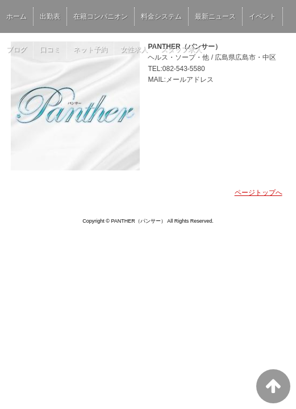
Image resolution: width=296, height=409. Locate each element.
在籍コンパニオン (100, 16)
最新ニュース (215, 16)
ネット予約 (90, 49)
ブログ (16, 49)
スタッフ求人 (181, 49)
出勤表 (50, 16)
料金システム (161, 16)
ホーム (16, 16)
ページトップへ (258, 193)
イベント (262, 16)
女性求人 (134, 49)
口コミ (50, 49)
